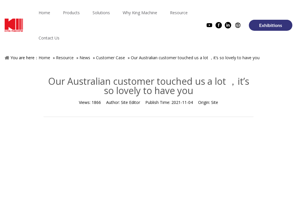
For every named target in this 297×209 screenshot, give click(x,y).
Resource (65, 57)
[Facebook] (218, 26)
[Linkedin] (228, 26)
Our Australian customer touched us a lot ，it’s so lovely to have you (195, 57)
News (84, 57)
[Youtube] (209, 26)
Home (44, 57)
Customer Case (110, 57)
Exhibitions (270, 25)
